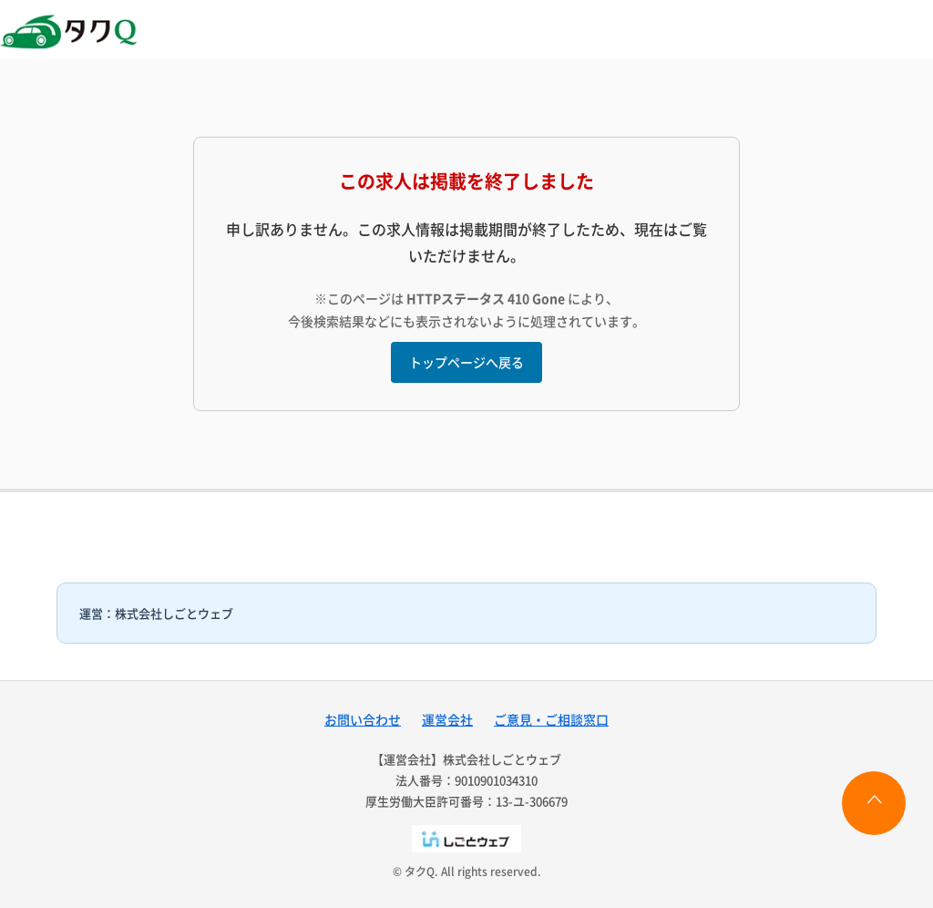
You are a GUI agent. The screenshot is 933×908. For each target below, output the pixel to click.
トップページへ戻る (466, 362)
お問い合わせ (362, 719)
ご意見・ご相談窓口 (551, 719)
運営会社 (447, 719)
